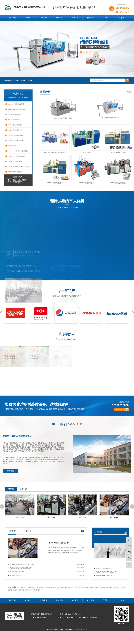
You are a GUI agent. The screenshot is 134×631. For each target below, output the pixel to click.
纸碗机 (23, 80)
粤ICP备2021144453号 (67, 629)
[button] (64, 73)
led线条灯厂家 (118, 587)
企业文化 (75, 18)
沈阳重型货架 (17, 590)
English (121, 18)
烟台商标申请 (27, 590)
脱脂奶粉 (109, 587)
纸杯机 (16, 80)
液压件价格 (40, 587)
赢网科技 (23, 587)
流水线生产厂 (31, 587)
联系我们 (106, 18)
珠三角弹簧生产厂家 (71, 587)
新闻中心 (59, 18)
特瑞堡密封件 (49, 587)
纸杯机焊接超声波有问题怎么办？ (106, 572)
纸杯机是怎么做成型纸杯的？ (104, 568)
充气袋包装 (36, 590)
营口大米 (82, 587)
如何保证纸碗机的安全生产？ (104, 575)
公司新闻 (12, 531)
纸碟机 (30, 80)
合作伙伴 (90, 18)
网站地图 (50, 629)
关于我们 (28, 18)
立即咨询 (118, 424)
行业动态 (27, 531)
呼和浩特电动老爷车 (92, 587)
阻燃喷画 (102, 587)
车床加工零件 (59, 587)
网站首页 (12, 18)
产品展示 (43, 18)
